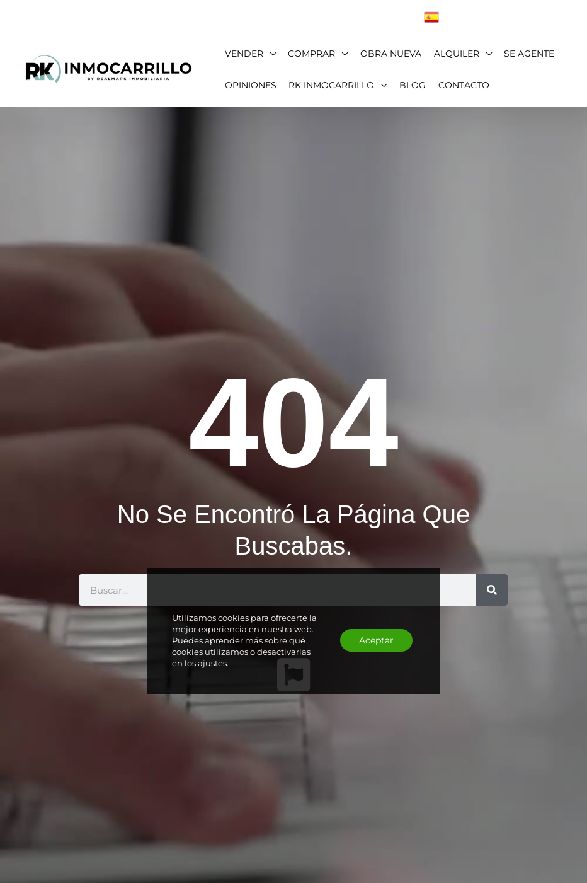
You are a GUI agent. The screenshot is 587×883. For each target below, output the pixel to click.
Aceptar (376, 640)
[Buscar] (492, 590)
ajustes (212, 663)
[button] (269, 53)
